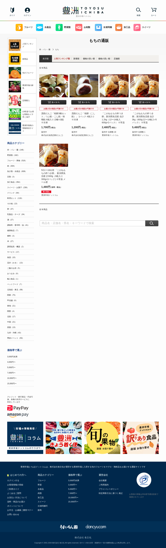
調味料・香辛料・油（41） (18, 225)
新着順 (76, 58)
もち (57, 49)
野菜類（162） (13, 155)
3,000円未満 (12, 357)
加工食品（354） (14, 182)
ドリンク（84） (13, 193)
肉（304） (11, 166)
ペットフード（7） (15, 284)
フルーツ (24, 27)
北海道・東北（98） (15, 290)
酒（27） (11, 220)
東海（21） (12, 306)
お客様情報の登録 (15, 485)
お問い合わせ (13, 514)
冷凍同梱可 (43, 506)
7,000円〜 (11, 373)
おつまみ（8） (13, 273)
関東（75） (12, 295)
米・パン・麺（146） (16, 150)
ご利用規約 (104, 485)
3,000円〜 (11, 362)
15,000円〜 (12, 383)
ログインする (13, 480)
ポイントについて (15, 506)
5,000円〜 (11, 367)
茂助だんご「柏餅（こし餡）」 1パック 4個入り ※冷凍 (83, 116)
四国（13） (12, 327)
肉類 (40, 493)
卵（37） (11, 209)
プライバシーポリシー (109, 489)
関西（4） (11, 311)
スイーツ (142, 27)
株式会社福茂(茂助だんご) (52, 135)
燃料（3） (11, 236)
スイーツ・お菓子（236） (18, 187)
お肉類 (82, 27)
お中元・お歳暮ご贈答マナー (20, 510)
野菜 (40, 485)
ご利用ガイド (13, 489)
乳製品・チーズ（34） (16, 214)
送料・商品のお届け (16, 502)
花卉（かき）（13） (15, 263)
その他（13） (12, 204)
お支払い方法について (17, 497)
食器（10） (12, 257)
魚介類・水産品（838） (17, 171)
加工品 (122, 27)
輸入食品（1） (13, 279)
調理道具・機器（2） (16, 247)
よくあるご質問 (14, 493)
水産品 (43, 27)
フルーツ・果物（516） (17, 161)
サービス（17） (13, 252)
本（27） (11, 241)
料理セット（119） (15, 198)
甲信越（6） (12, 300)
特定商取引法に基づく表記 (111, 493)
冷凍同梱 (103, 27)
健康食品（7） (13, 230)
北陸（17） (12, 316)
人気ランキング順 (62, 58)
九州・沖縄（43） (14, 333)
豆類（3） (11, 177)
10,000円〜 (12, 378)
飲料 (40, 510)
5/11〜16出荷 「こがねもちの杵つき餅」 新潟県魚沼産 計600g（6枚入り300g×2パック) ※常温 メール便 (53, 176)
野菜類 (63, 27)
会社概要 (103, 480)
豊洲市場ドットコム (110, 135)
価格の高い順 (104, 58)
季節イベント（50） (15, 338)
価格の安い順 (89, 58)
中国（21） (12, 322)
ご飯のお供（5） (14, 268)
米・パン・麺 (44, 49)
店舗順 (117, 58)
